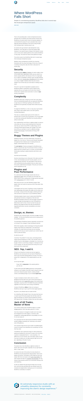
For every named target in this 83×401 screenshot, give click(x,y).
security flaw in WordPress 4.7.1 (30, 79)
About (63, 2)
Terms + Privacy (43, 394)
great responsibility (35, 357)
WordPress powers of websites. (23, 72)
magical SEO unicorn (29, 281)
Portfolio (48, 2)
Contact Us (48, 394)
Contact (67, 2)
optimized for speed (18, 176)
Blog (59, 2)
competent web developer (32, 358)
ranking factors (20, 179)
